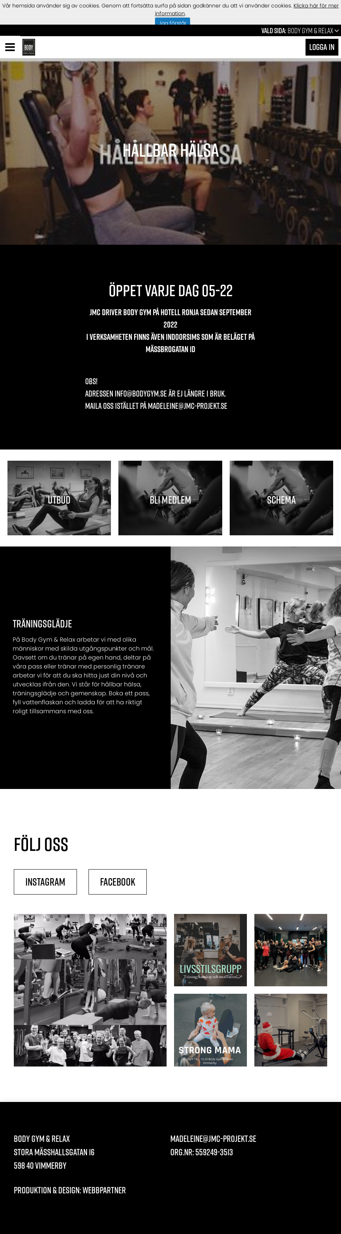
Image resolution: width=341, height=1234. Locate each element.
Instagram (45, 881)
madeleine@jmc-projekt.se (213, 1138)
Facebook (117, 881)
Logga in (322, 47)
